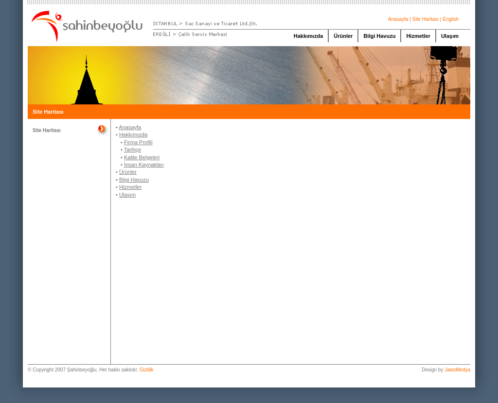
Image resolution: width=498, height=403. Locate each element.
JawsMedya (457, 369)
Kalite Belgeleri (142, 157)
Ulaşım (450, 36)
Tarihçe (132, 149)
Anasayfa (398, 19)
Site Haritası (425, 19)
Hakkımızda (308, 36)
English (451, 19)
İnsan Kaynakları (144, 165)
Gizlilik (147, 369)
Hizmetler (418, 36)
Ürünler (343, 36)
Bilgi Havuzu (379, 36)
